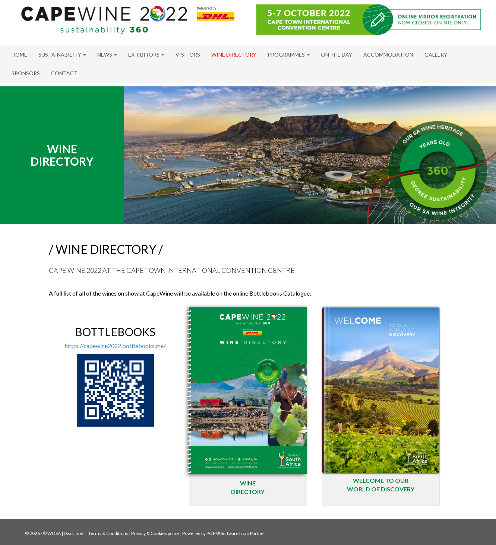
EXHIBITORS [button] (146, 54)
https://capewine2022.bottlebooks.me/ (115, 345)
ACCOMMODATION (388, 54)
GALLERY (435, 54)
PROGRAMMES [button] (289, 54)
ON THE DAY (336, 54)
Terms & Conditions (108, 533)
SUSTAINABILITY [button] (62, 54)
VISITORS (188, 54)
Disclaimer (74, 533)
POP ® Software (222, 533)
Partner (257, 533)
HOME (19, 54)
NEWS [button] (107, 54)
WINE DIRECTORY (233, 54)
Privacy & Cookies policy (155, 533)
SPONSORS (26, 73)
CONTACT (64, 73)
